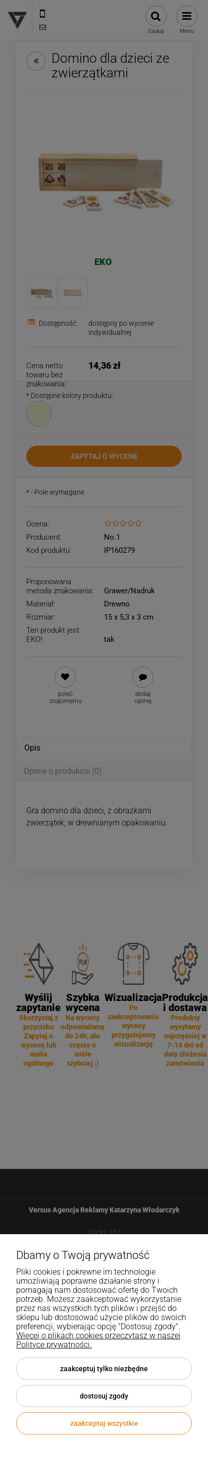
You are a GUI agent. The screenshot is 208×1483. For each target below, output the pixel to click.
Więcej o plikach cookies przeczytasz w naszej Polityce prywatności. (98, 1340)
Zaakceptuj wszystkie (104, 1423)
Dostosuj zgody (104, 1396)
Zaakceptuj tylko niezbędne (104, 1369)
